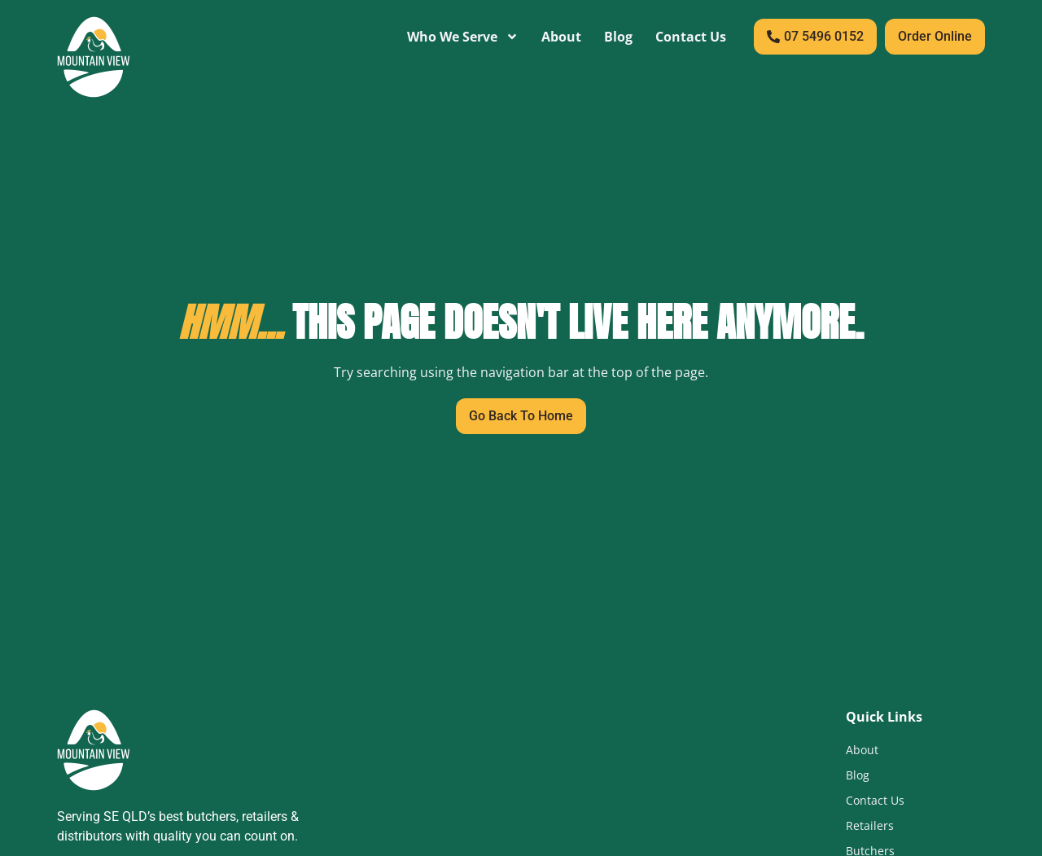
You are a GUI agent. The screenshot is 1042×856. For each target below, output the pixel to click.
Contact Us (690, 37)
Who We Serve (463, 36)
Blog (618, 37)
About (561, 37)
